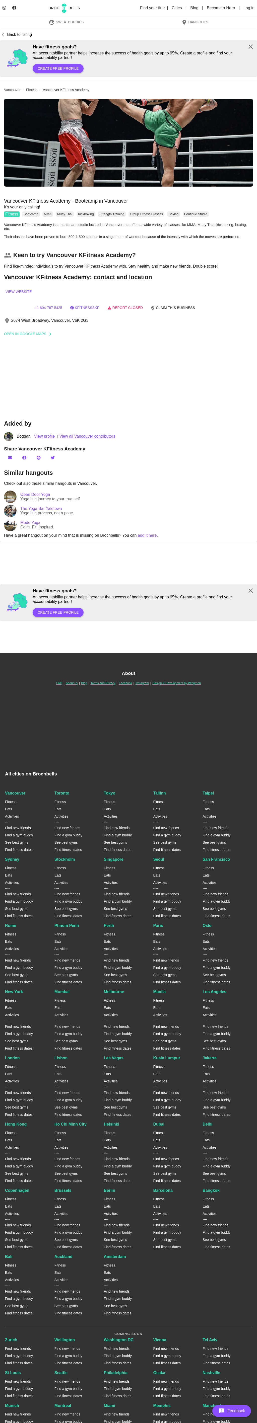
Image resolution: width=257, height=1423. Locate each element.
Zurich (11, 1340)
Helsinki (111, 1124)
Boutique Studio (195, 214)
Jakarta (210, 1058)
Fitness (11, 214)
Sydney (12, 859)
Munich (12, 1405)
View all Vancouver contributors (87, 436)
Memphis (161, 1405)
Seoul (158, 859)
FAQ (59, 683)
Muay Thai (64, 214)
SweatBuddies (66, 22)
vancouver (12, 90)
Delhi (207, 1124)
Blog (195, 8)
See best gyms (16, 842)
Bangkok (211, 1190)
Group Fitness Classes (146, 214)
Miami (109, 1405)
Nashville (211, 1373)
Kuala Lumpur (166, 1058)
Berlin (109, 1190)
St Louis (13, 1373)
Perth (109, 925)
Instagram (142, 683)
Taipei (208, 793)
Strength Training (111, 214)
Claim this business (173, 308)
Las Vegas (113, 1058)
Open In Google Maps (29, 333)
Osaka (159, 1373)
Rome (10, 925)
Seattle (61, 1373)
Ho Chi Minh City (70, 1124)
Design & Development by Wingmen (176, 683)
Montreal (62, 1405)
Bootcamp (31, 214)
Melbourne (114, 992)
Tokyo (109, 793)
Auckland (63, 1256)
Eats (8, 809)
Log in (248, 8)
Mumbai (62, 992)
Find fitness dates (19, 850)
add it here (147, 535)
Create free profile (58, 68)
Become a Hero (221, 8)
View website (19, 292)
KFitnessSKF (85, 307)
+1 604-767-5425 (48, 307)
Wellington (64, 1340)
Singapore (113, 859)
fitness (31, 90)
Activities (12, 816)
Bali (8, 1256)
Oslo (207, 925)
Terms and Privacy (103, 683)
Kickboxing (86, 214)
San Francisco (216, 859)
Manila (159, 992)
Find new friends (18, 828)
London (12, 1058)
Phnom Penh (66, 925)
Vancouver (15, 793)
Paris (158, 925)
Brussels (63, 1190)
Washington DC (119, 1340)
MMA (47, 214)
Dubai (158, 1124)
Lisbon (61, 1058)
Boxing (174, 214)
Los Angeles (214, 992)
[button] (128, 143)
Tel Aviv (210, 1340)
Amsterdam (115, 1256)
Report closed (125, 307)
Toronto (61, 793)
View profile (45, 436)
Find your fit (153, 8)
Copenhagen (17, 1190)
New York (14, 992)
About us (72, 683)
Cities (177, 8)
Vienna (159, 1340)
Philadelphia (115, 1373)
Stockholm (64, 859)
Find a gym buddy (19, 835)
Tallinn (159, 793)
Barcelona (162, 1190)
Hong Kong (16, 1124)
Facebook (125, 683)
